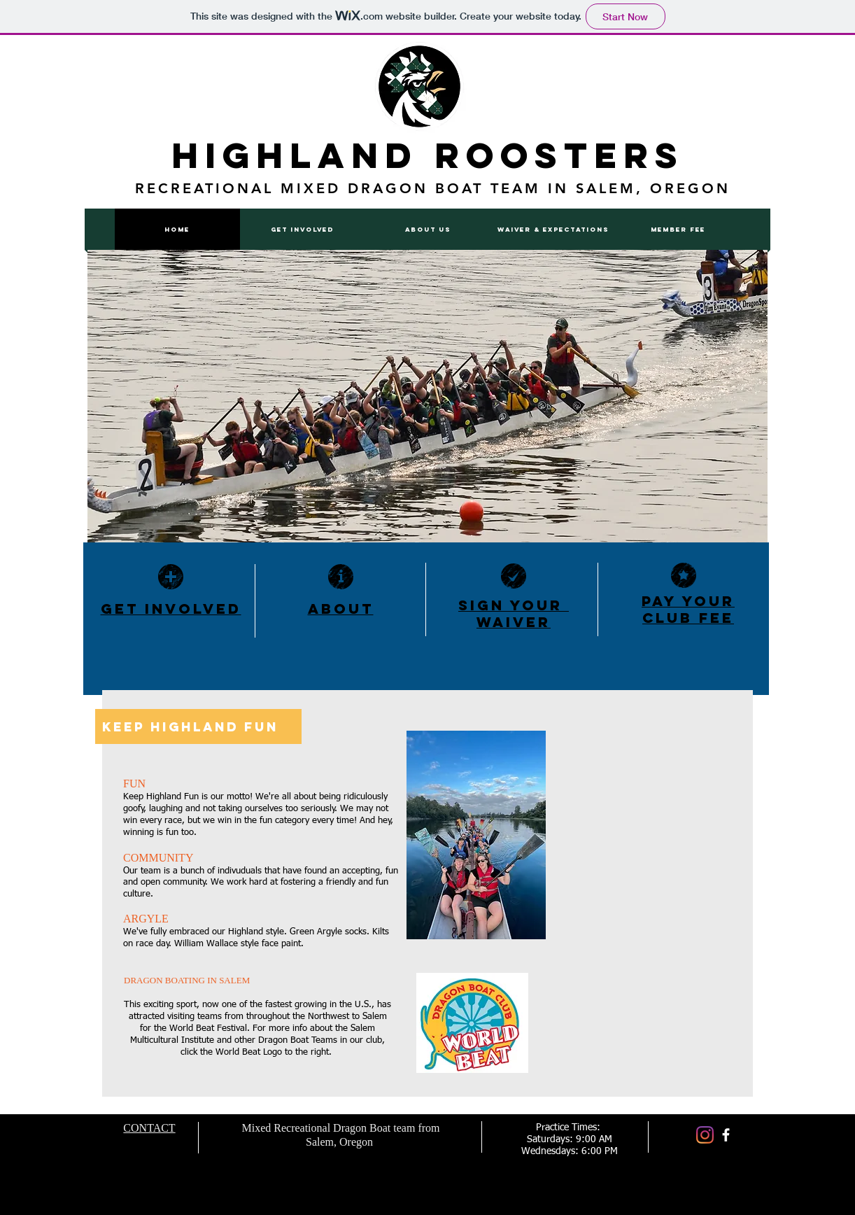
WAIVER (513, 622)
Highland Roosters (427, 155)
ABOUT (341, 608)
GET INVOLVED (171, 608)
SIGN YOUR (513, 605)
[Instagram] (705, 1135)
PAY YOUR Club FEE (688, 609)
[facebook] (726, 1135)
